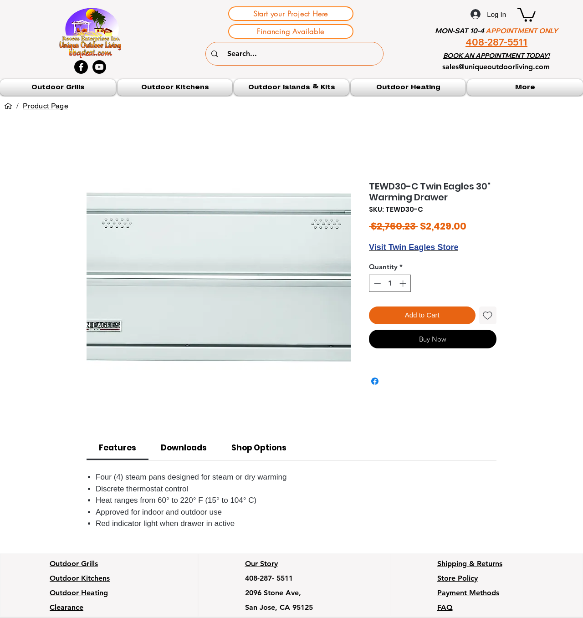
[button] (526, 14)
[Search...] (295, 53)
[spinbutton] (390, 283)
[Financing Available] (290, 31)
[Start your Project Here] (290, 13)
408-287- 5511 (269, 578)
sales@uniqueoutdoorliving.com (496, 66)
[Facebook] (81, 67)
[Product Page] (45, 106)
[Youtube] (99, 67)
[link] (117, 447)
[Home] (8, 106)
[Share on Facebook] (374, 381)
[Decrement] (376, 283)
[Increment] (404, 283)
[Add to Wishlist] (488, 315)
